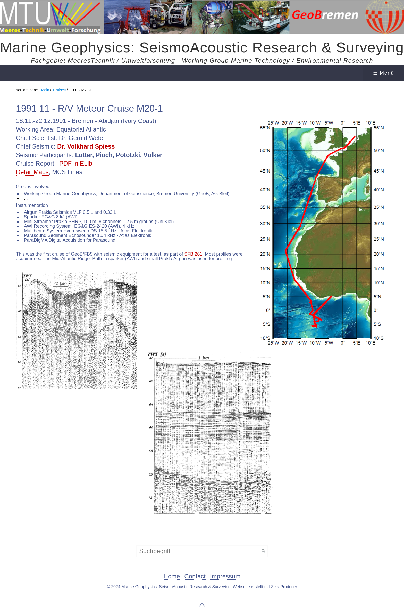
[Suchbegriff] (202, 551)
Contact (195, 576)
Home (172, 576)
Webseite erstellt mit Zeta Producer (265, 587)
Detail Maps (32, 171)
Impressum (225, 576)
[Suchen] (263, 551)
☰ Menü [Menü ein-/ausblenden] (383, 73)
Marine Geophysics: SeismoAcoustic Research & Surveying (202, 47)
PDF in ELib (75, 163)
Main (45, 90)
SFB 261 (193, 254)
